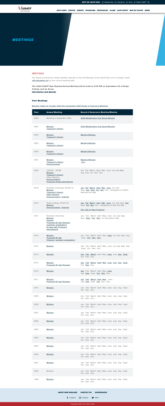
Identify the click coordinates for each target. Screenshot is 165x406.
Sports (71, 10)
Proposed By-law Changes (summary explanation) (58, 224)
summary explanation (65, 240)
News (147, 10)
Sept (93, 190)
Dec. (99, 238)
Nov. (98, 218)
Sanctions (120, 2)
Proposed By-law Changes (54, 239)
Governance (101, 392)
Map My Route (136, 10)
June (108, 188)
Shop (129, 2)
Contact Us (86, 392)
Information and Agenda (44, 92)
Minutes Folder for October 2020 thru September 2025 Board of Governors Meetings (70, 106)
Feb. (87, 254)
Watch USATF (140, 2)
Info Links (62, 10)
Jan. (82, 254)
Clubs (112, 10)
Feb (86, 188)
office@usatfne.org (40, 80)
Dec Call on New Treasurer (93, 210)
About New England (67, 392)
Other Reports (53, 194)
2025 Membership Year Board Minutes (98, 126)
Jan (82, 188)
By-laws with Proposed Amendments (57, 228)
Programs (90, 10)
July (83, 162)
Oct (97, 190)
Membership (108, 2)
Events (80, 10)
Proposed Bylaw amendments (60, 182)
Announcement (53, 164)
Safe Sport (122, 10)
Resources (102, 10)
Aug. (120, 254)
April (98, 188)
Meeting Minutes (88, 135)
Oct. (93, 218)
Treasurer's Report (55, 129)
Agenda (50, 220)
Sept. (88, 218)
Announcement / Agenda (58, 197)
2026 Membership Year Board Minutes (98, 118)
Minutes (50, 126)
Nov (102, 190)
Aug (87, 190)
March (92, 188)
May (103, 188)
